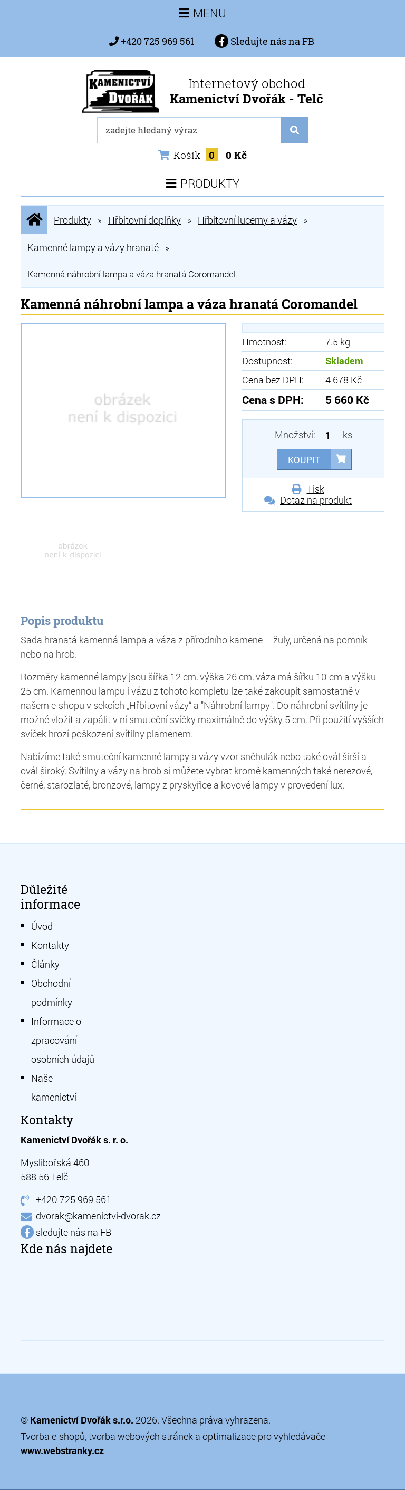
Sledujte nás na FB (264, 41)
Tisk (315, 489)
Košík (202, 154)
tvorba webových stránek (141, 1436)
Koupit (304, 460)
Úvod (42, 926)
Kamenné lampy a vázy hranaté (93, 247)
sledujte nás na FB (73, 1232)
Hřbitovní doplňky (144, 220)
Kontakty (50, 945)
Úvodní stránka (34, 219)
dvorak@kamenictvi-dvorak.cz (98, 1215)
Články (45, 964)
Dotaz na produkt (316, 500)
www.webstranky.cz (62, 1450)
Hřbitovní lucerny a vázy (247, 220)
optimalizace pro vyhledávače (263, 1436)
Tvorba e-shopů (53, 1436)
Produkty (72, 220)
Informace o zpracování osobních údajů (62, 1040)
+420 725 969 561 (157, 41)
